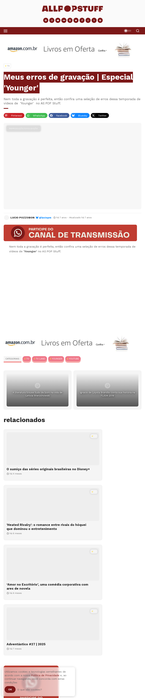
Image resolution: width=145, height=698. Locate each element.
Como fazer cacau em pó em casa (49, 695)
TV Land (40, 358)
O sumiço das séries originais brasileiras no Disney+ (30, 471)
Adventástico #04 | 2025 (43, 674)
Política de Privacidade (45, 675)
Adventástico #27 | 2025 (96, 533)
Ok (10, 689)
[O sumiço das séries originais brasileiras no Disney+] (37, 448)
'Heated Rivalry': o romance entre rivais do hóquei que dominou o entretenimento (104, 473)
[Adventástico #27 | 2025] (107, 512)
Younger (57, 358)
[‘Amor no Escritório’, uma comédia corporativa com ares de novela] (37, 512)
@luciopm (45, 217)
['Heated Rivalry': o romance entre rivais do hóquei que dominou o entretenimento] (107, 448)
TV (27, 358)
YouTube (74, 358)
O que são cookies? (29, 689)
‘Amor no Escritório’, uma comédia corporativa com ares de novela (34, 535)
